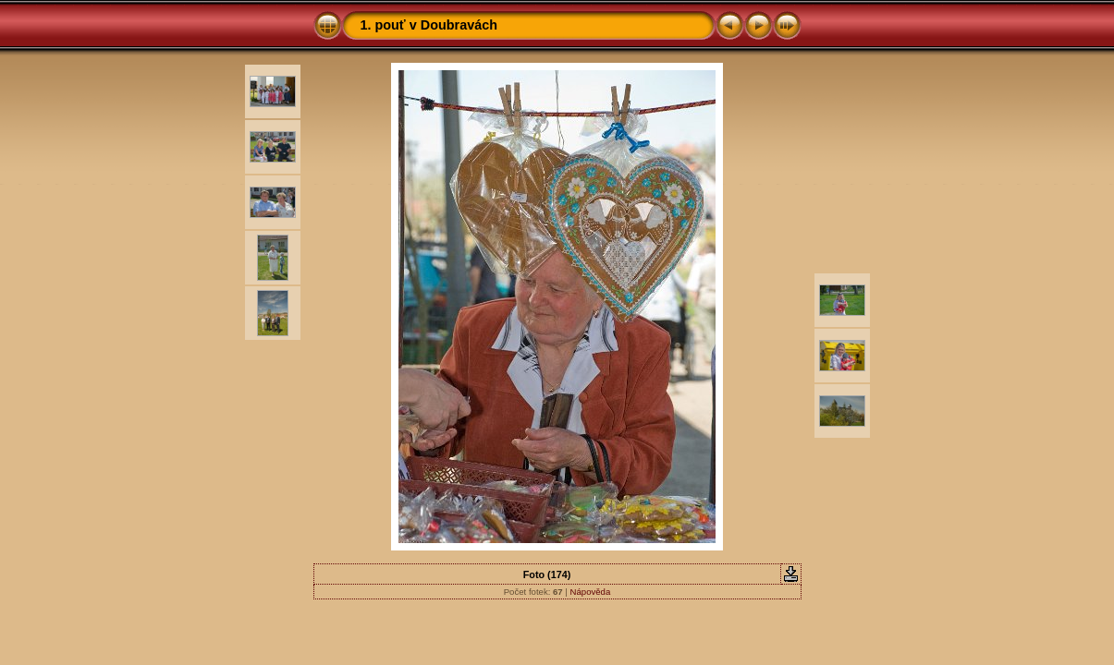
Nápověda (590, 591)
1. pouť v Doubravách (429, 25)
